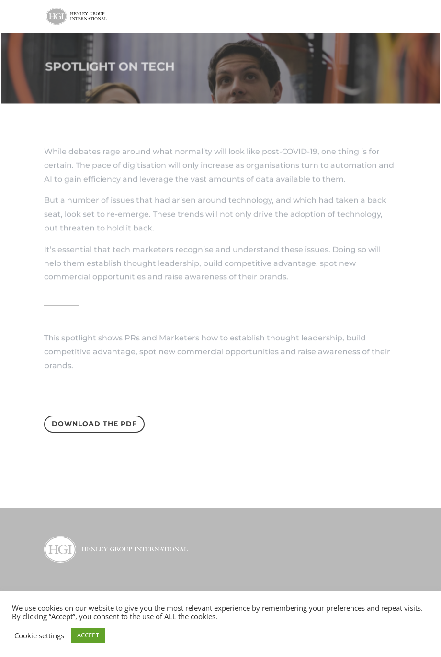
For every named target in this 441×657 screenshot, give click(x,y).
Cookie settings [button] (39, 635)
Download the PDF (94, 423)
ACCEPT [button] (88, 635)
